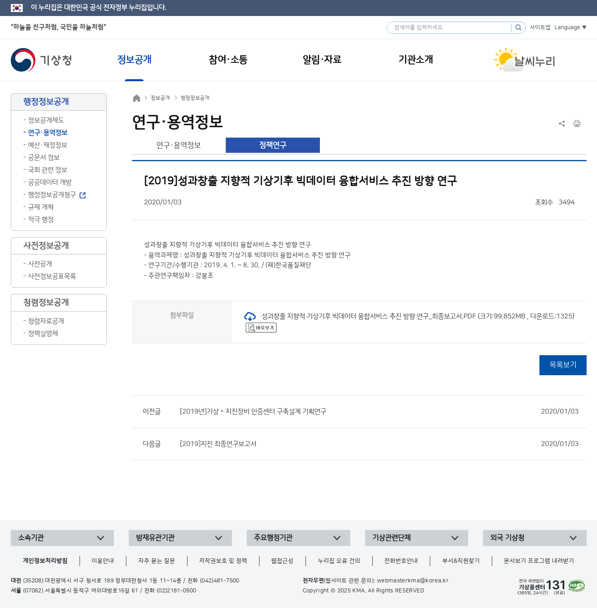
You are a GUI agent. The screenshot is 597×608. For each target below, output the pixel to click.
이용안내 (103, 561)
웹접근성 (282, 561)
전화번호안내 (401, 561)
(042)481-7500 (220, 581)
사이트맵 (540, 27)
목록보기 (563, 365)
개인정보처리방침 (45, 561)
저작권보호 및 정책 (223, 561)
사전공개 (40, 264)
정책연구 (272, 145)
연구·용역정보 (47, 132)
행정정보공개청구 (52, 194)
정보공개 (160, 98)
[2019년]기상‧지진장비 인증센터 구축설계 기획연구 (379, 412)
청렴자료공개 (46, 321)
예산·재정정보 (47, 145)
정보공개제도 (46, 120)
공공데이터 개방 (50, 182)
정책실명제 (43, 333)
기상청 (41, 60)
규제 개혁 (41, 207)
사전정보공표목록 (52, 276)
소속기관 (31, 538)
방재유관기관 (155, 538)
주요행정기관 (273, 538)
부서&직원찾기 (461, 561)
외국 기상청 (507, 538)
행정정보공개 (195, 98)
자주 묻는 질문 (156, 561)
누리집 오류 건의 (339, 561)
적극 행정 (41, 219)
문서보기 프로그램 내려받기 (539, 561)
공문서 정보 (44, 157)
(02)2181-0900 (176, 591)
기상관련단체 (391, 538)
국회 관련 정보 (47, 170)
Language (567, 27)
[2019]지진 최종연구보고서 (379, 444)
